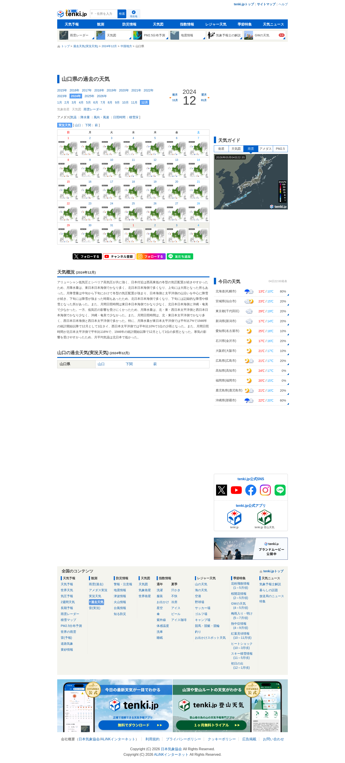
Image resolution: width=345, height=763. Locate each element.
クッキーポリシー (222, 739)
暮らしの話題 (268, 590)
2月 (66, 102)
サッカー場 (202, 608)
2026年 (102, 96)
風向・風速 (101, 117)
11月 (134, 102)
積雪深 (133, 117)
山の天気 (201, 584)
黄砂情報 (67, 649)
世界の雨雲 (68, 631)
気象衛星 (145, 590)
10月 (125, 102)
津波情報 (120, 596)
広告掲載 (249, 739)
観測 (100, 24)
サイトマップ (266, 4)
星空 (160, 608)
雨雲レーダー (93, 109)
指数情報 (187, 24)
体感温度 (163, 626)
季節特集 (245, 24)
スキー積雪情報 (243, 656)
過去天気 (97, 602)
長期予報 (67, 608)
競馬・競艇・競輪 (207, 626)
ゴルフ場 (201, 614)
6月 (95, 102)
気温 (73, 117)
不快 (174, 596)
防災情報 (129, 24)
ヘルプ (283, 4)
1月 (59, 102)
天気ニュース (273, 24)
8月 (110, 102)
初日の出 (243, 666)
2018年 (99, 90)
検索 (122, 13)
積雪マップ (68, 620)
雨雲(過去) (96, 584)
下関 (88, 125)
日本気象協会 (89, 739)
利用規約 (152, 739)
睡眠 (160, 637)
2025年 (89, 96)
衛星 (221, 148)
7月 (103, 102)
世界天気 (67, 590)
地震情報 (120, 590)
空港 (198, 596)
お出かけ (163, 602)
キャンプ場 (202, 620)
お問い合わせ (273, 739)
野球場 (199, 602)
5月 (88, 102)
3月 (74, 102)
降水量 (85, 117)
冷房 (174, 602)
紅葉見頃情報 (243, 636)
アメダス (265, 148)
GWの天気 (243, 606)
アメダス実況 (98, 590)
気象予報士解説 (270, 584)
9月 (117, 102)
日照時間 (119, 117)
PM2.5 (280, 148)
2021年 (136, 90)
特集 (262, 601)
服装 (160, 596)
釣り (198, 631)
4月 (81, 102)
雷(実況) (94, 608)
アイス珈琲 (179, 620)
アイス (175, 608)
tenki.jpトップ (244, 4)
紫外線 (161, 620)
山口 (78, 125)
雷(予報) (66, 637)
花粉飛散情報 (243, 586)
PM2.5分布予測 (71, 626)
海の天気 (201, 590)
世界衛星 (145, 596)
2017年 (87, 90)
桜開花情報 (243, 596)
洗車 (160, 631)
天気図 (158, 24)
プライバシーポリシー (183, 739)
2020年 (124, 90)
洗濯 (160, 590)
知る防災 (120, 614)
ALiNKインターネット (118, 739)
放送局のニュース (271, 596)
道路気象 (67, 643)
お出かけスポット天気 (210, 637)
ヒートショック (243, 646)
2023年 (62, 96)
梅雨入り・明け (243, 616)
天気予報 (72, 24)
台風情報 (120, 608)
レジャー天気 (215, 24)
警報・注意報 (123, 584)
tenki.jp (72, 14)
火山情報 (120, 602)
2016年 (74, 90)
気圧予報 (67, 596)
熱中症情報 (243, 626)
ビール (175, 614)
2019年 (112, 90)
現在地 (133, 16)
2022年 (149, 90)
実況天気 (95, 596)
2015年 (62, 90)
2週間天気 (68, 602)
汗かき (175, 590)
